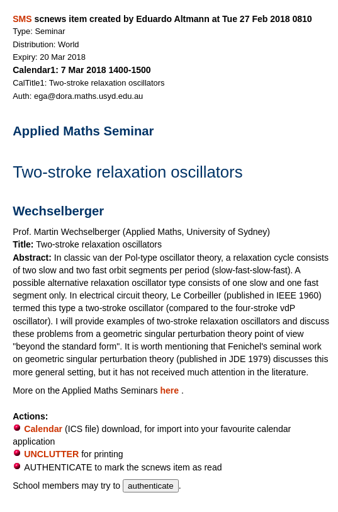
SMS (22, 19)
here (170, 390)
